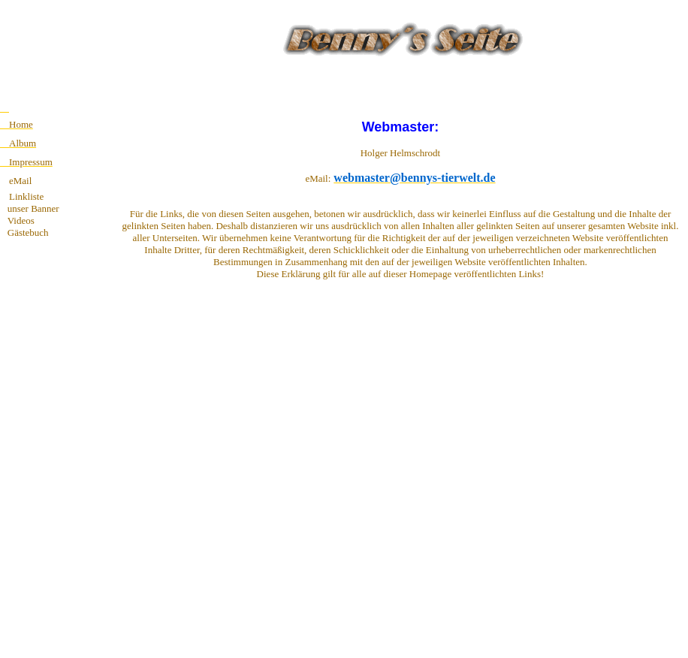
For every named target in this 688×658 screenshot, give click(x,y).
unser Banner (29, 208)
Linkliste (26, 196)
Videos (17, 220)
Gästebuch (24, 232)
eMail (20, 180)
